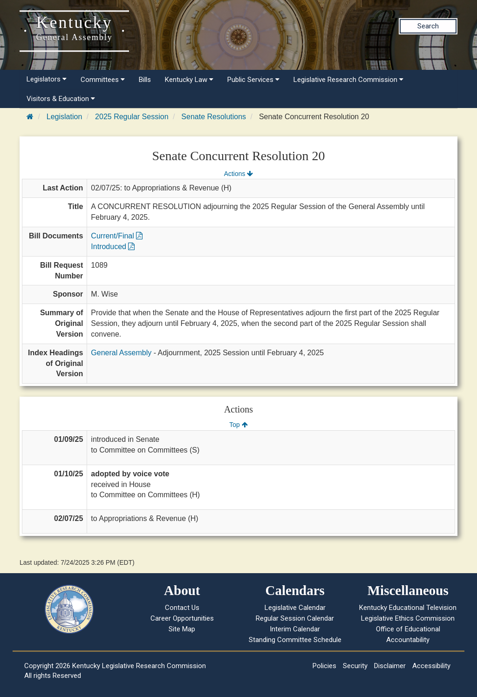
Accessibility (431, 666)
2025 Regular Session (131, 117)
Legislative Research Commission (348, 79)
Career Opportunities (182, 618)
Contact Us (182, 607)
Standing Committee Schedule (295, 640)
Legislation (64, 117)
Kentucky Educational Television (408, 607)
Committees (103, 79)
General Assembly (121, 353)
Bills (145, 79)
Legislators (47, 79)
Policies (324, 666)
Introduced (113, 246)
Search (428, 26)
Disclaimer (390, 666)
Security (355, 666)
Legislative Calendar (295, 607)
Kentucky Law (189, 79)
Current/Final (117, 236)
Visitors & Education (61, 99)
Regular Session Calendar (295, 618)
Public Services (253, 79)
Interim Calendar (295, 629)
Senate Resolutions (213, 117)
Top (238, 424)
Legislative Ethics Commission (408, 618)
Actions (238, 173)
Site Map (182, 629)
